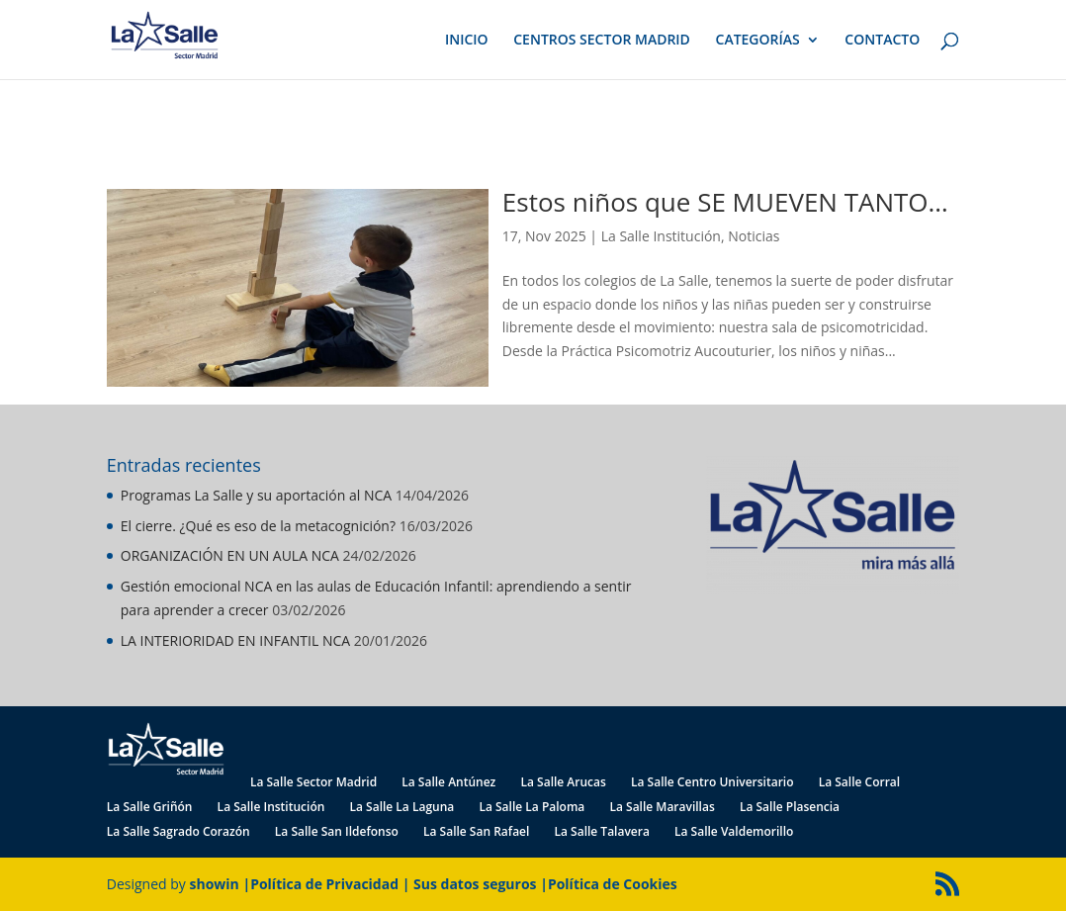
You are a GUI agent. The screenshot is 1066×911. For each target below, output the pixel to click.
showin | (220, 883)
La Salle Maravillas (661, 806)
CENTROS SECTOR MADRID (601, 40)
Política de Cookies (612, 883)
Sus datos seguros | (480, 883)
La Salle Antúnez (448, 782)
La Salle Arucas (562, 782)
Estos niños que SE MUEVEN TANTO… (725, 202)
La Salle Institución (661, 236)
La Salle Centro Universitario (712, 782)
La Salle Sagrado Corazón (178, 831)
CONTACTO (882, 40)
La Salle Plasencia (790, 806)
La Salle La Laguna (401, 806)
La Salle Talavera (601, 831)
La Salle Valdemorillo (733, 831)
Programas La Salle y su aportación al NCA (256, 495)
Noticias (753, 236)
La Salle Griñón (150, 806)
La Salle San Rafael (476, 831)
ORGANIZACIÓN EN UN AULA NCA (230, 555)
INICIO (467, 40)
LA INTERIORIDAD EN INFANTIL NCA (235, 640)
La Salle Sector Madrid (313, 782)
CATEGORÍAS (758, 40)
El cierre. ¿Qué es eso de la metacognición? (258, 525)
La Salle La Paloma (531, 806)
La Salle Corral (859, 782)
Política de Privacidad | (331, 883)
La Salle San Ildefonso (337, 831)
